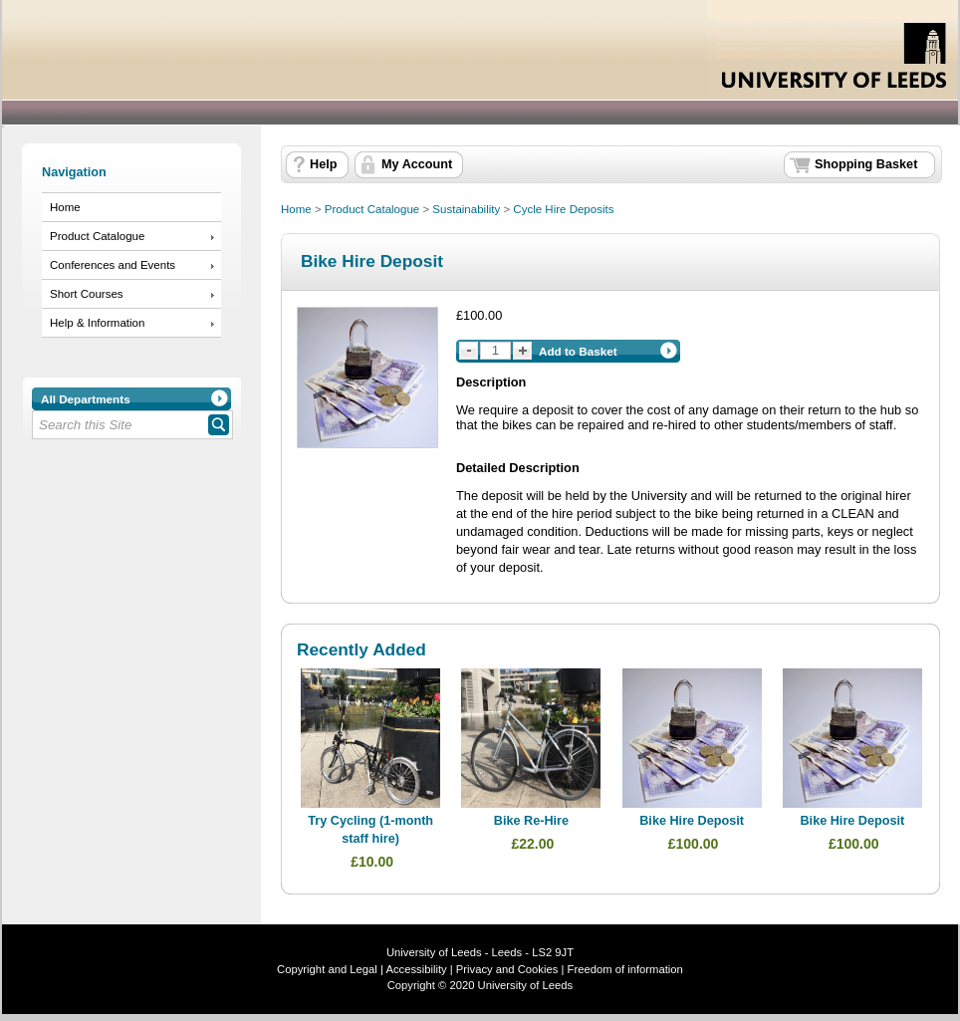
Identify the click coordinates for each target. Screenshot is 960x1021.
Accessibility (415, 969)
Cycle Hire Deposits (563, 209)
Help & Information (97, 323)
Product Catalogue (97, 236)
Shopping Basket (866, 164)
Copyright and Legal (327, 969)
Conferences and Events (112, 265)
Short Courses (86, 294)
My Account (416, 164)
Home (65, 207)
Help (323, 164)
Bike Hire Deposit (691, 821)
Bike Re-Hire (531, 821)
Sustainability (466, 209)
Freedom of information (625, 969)
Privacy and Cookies (506, 969)
